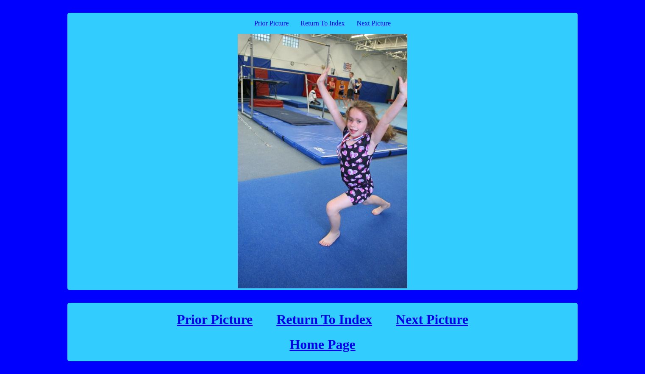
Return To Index (322, 23)
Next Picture (374, 23)
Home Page (322, 344)
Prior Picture (271, 23)
